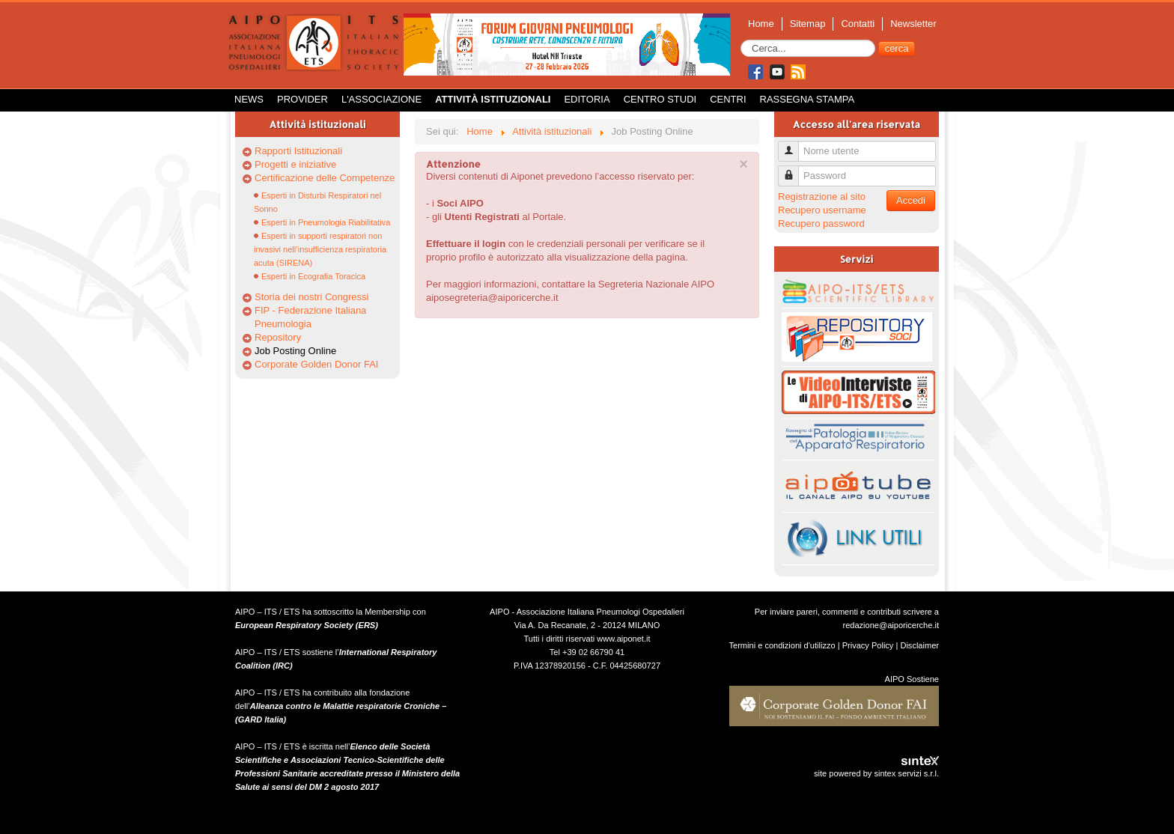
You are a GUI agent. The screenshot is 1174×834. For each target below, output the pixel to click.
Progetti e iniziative (295, 164)
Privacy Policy (868, 645)
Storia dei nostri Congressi (311, 296)
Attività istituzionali (492, 99)
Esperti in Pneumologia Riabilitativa (325, 222)
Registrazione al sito (822, 196)
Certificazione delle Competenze (325, 177)
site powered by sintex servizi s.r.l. (876, 773)
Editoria (586, 99)
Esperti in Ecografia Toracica (313, 276)
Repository (278, 337)
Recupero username (822, 210)
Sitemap (808, 23)
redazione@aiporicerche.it (890, 625)
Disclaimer (919, 645)
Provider (302, 99)
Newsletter (913, 23)
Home (761, 23)
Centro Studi (660, 99)
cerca (897, 48)
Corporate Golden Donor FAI (316, 364)
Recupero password (821, 223)
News (249, 99)
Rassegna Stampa (807, 99)
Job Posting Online (295, 350)
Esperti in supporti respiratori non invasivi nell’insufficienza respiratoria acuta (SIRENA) (320, 249)
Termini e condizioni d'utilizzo (782, 645)
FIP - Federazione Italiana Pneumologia (310, 317)
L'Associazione (381, 99)
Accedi (910, 200)
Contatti (858, 23)
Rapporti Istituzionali (298, 150)
